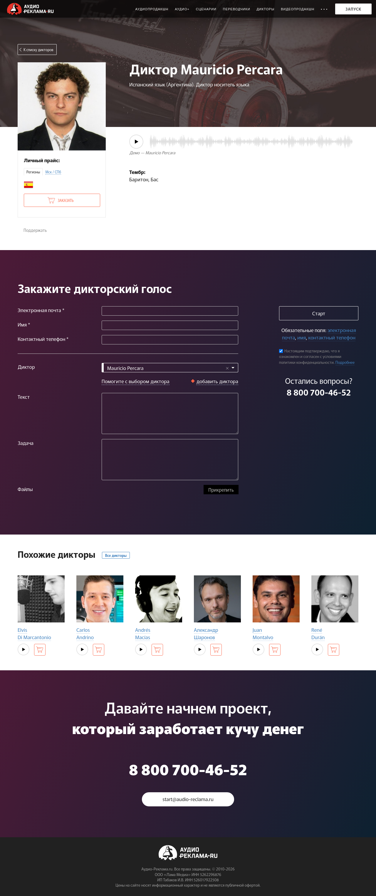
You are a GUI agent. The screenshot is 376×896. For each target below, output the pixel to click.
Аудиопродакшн (151, 9)
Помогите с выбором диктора (135, 381)
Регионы (33, 171)
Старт (318, 313)
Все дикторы (116, 555)
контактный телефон (331, 337)
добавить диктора (217, 381)
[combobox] (170, 367)
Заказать (65, 200)
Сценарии (206, 9)
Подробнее (345, 362)
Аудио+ (182, 9)
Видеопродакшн (297, 9)
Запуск (353, 9)
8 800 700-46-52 (319, 392)
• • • (324, 9)
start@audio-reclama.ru (188, 799)
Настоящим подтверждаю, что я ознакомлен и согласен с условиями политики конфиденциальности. (310, 356)
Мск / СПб (53, 171)
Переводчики (236, 9)
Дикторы (266, 9)
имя (301, 337)
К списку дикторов (38, 49)
